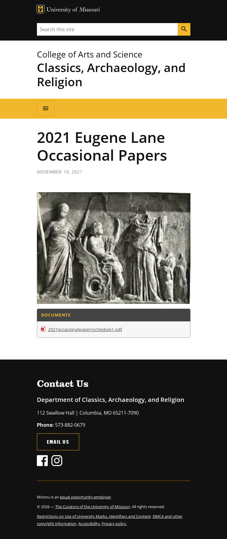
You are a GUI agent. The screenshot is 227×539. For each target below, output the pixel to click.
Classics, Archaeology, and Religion (111, 74)
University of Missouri (73, 10)
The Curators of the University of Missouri (92, 506)
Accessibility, (89, 523)
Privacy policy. (114, 523)
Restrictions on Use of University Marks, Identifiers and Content (94, 516)
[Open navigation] (45, 108)
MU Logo (40, 9)
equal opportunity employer (85, 497)
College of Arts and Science (89, 54)
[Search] (184, 29)
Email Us (58, 442)
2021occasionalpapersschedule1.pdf (85, 329)
